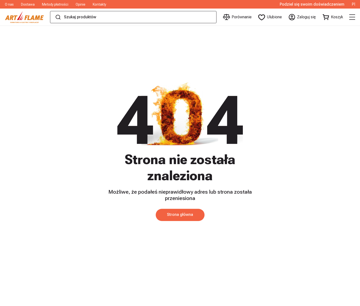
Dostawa (28, 4)
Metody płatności (55, 4)
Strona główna (180, 214)
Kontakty (99, 4)
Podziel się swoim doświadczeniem (312, 4)
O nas (9, 4)
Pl (353, 4)
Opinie (80, 4)
